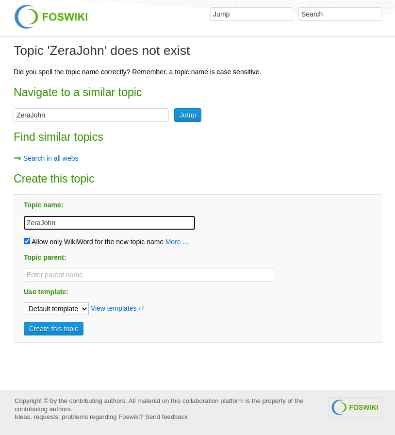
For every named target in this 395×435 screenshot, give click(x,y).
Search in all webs (51, 158)
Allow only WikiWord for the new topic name (94, 242)
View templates (114, 308)
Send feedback (166, 416)
